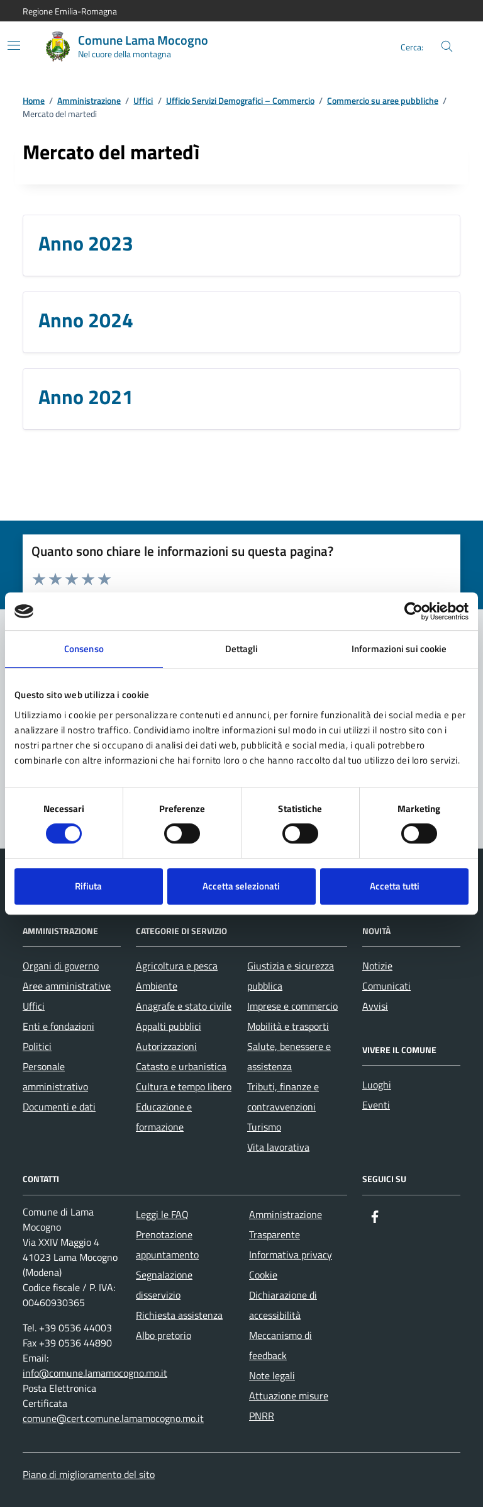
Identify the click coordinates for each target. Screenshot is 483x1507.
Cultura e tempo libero (183, 1086)
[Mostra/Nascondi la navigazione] (13, 45)
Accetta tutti (394, 886)
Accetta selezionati (241, 886)
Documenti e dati (59, 1106)
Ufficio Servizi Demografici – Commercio (240, 101)
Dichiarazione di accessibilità (283, 1305)
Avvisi (375, 1005)
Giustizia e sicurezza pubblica (290, 975)
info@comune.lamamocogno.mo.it (95, 1372)
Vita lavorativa (278, 1146)
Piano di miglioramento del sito (89, 1474)
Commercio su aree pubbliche (382, 101)
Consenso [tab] (84, 648)
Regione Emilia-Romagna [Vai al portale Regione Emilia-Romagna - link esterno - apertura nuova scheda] (70, 11)
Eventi (376, 1104)
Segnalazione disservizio (164, 1284)
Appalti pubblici (168, 1026)
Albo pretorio (163, 1335)
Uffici (143, 101)
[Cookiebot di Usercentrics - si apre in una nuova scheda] (413, 611)
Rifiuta (88, 886)
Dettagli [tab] (241, 648)
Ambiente (156, 985)
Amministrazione (89, 101)
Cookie (263, 1274)
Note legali (272, 1375)
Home (34, 101)
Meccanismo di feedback (280, 1345)
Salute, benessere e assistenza (289, 1056)
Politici (37, 1046)
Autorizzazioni (166, 1046)
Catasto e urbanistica (181, 1066)
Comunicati (386, 985)
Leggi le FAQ (162, 1214)
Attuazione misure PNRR (288, 1405)
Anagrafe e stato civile (183, 1005)
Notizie (377, 965)
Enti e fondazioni (58, 1026)
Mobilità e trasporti (288, 1026)
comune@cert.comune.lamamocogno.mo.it (113, 1418)
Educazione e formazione (164, 1116)
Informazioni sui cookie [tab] (399, 648)
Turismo (264, 1126)
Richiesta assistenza (179, 1315)
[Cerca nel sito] (446, 46)
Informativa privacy (290, 1254)
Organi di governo (61, 965)
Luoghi (376, 1084)
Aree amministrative (67, 985)
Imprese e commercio (292, 1005)
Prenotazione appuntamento (167, 1244)
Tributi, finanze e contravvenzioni (283, 1096)
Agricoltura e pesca (177, 965)
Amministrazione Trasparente (285, 1224)
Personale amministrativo (55, 1076)
